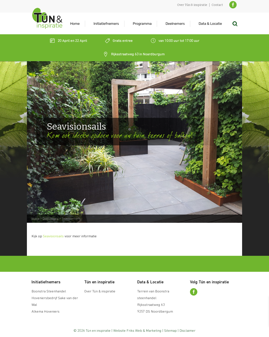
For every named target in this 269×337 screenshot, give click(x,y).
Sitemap (170, 331)
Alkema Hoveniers (45, 311)
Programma (142, 23)
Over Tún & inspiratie (192, 5)
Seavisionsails (53, 236)
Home (75, 23)
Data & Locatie (210, 23)
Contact (217, 5)
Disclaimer (187, 331)
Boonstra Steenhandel (49, 291)
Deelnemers (175, 23)
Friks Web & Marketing (144, 331)
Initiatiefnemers (106, 23)
